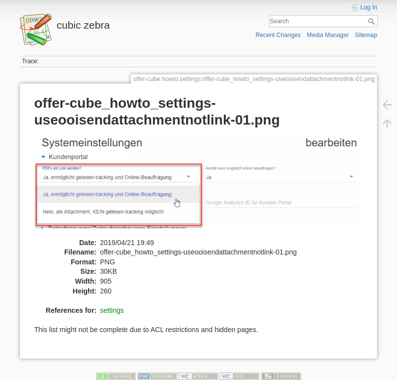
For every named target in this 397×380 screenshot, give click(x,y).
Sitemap (366, 35)
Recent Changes (277, 35)
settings (112, 310)
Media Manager (328, 35)
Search (372, 21)
